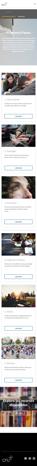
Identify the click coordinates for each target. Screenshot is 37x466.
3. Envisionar (11, 203)
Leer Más (18, 116)
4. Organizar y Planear (15, 260)
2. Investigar (10, 151)
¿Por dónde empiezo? (8, 16)
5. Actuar (9, 311)
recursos (21, 16)
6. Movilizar (10, 363)
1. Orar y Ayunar (12, 99)
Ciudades (8, 12)
